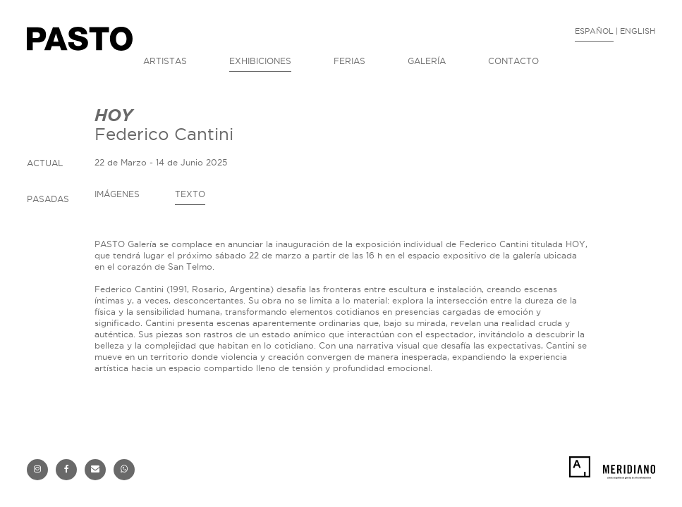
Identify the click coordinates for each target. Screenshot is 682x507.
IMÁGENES (117, 194)
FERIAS (349, 60)
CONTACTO (513, 60)
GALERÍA (427, 60)
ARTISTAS (165, 60)
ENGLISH (637, 31)
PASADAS (48, 199)
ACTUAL (45, 163)
